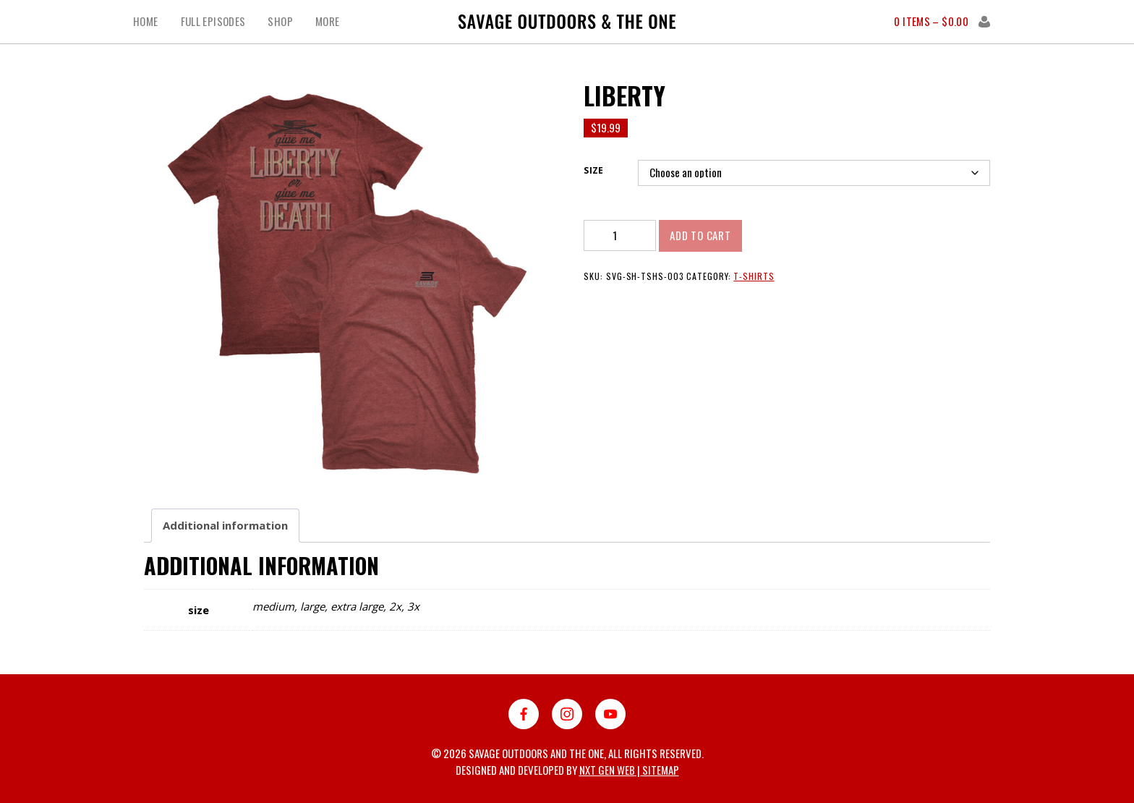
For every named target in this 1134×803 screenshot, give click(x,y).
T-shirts (753, 276)
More (327, 21)
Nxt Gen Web (607, 770)
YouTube (610, 714)
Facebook (523, 714)
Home (145, 21)
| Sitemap (657, 770)
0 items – (931, 21)
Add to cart (700, 235)
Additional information (225, 525)
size (593, 170)
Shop (280, 21)
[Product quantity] (620, 235)
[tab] (225, 526)
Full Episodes (213, 21)
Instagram (567, 714)
